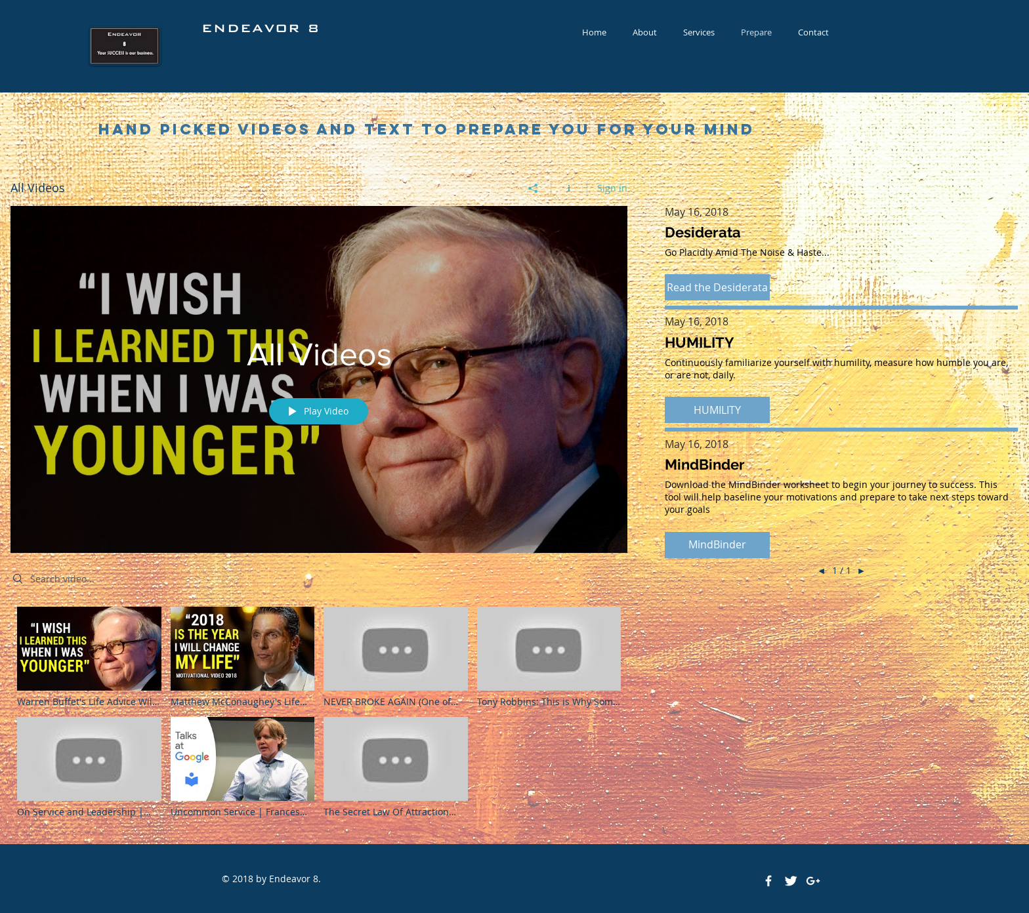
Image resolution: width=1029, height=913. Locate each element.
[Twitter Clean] (791, 881)
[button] (717, 287)
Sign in (612, 188)
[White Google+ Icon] (813, 881)
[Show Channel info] (569, 188)
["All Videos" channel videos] (319, 715)
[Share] (533, 188)
